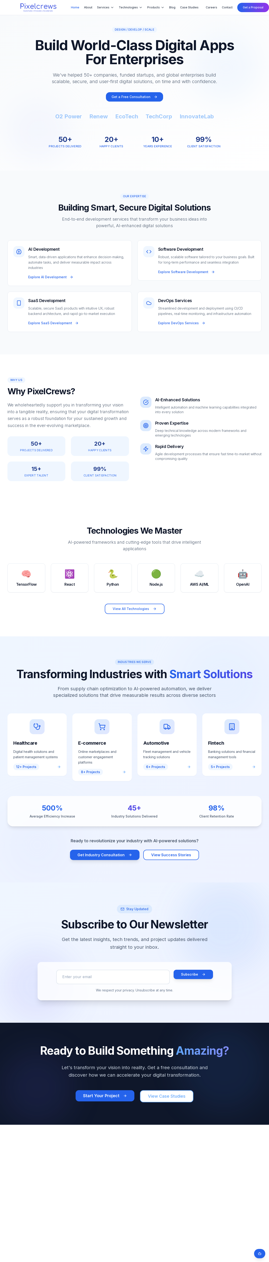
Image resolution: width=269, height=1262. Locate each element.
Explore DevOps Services (181, 323)
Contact (227, 7)
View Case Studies (166, 1096)
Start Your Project (105, 1095)
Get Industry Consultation (104, 855)
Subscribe (193, 974)
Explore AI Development (50, 277)
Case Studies (189, 7)
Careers (211, 7)
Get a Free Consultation (134, 97)
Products (155, 7)
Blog (172, 7)
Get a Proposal (253, 7)
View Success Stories (171, 855)
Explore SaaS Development (53, 323)
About (88, 7)
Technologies (131, 7)
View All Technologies (135, 609)
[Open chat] (259, 1253)
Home (75, 7)
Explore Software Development (186, 272)
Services (105, 7)
